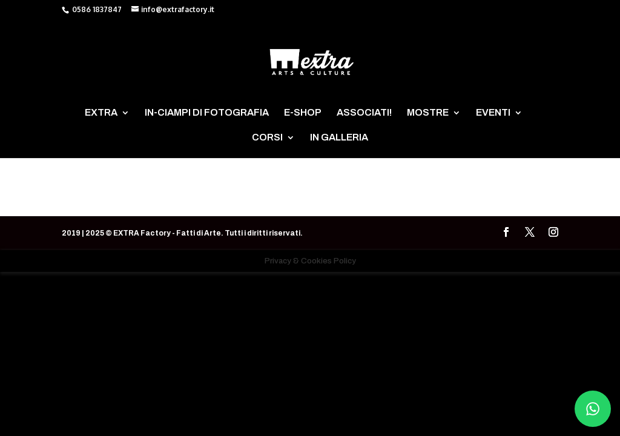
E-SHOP (303, 112)
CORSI (267, 137)
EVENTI (493, 112)
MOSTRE (428, 112)
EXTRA (101, 112)
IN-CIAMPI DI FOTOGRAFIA (207, 112)
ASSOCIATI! (364, 112)
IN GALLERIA (339, 137)
